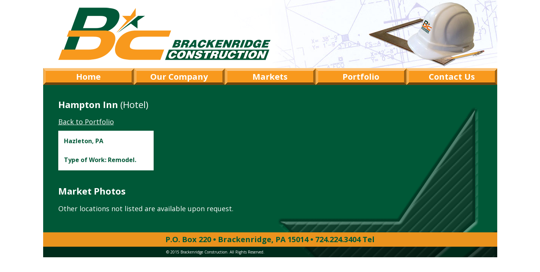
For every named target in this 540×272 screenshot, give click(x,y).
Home (88, 76)
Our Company (179, 76)
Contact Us (452, 76)
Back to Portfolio (86, 121)
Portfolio (360, 76)
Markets (270, 76)
